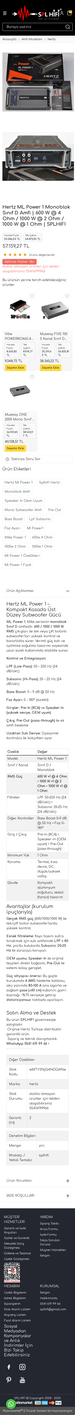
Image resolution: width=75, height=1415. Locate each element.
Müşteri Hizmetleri (53, 1250)
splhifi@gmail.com (53, 1309)
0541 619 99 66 (50, 1303)
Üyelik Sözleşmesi (16, 1259)
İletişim (45, 1255)
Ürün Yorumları (37, 1180)
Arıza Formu (49, 1229)
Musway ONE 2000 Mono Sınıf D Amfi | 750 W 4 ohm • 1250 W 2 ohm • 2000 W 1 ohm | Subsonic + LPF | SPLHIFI (20, 417)
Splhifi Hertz (49, 482)
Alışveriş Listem (15, 1314)
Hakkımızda (48, 1298)
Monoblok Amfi (17, 491)
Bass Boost (14, 519)
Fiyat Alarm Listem (17, 1320)
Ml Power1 (35, 528)
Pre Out (54, 510)
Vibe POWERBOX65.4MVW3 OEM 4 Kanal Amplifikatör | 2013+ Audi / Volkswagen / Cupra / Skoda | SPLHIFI (20, 336)
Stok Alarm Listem (17, 1309)
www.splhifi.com (19, 1048)
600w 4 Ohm (42, 537)
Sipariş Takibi (49, 1223)
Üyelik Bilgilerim (15, 1292)
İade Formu (48, 1234)
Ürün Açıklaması (37, 591)
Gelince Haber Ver (19, 262)
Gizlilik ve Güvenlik (17, 1238)
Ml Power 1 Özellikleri (22, 556)
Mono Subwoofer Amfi (23, 510)
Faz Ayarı (12, 528)
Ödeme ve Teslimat (17, 1253)
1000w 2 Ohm (15, 546)
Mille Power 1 (15, 537)
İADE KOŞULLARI (37, 1195)
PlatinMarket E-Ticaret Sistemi (25, 1410)
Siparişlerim (12, 1303)
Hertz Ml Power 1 (19, 482)
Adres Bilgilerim (15, 1298)
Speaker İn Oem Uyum (23, 501)
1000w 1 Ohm (42, 546)
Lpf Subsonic (40, 519)
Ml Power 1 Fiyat (18, 565)
